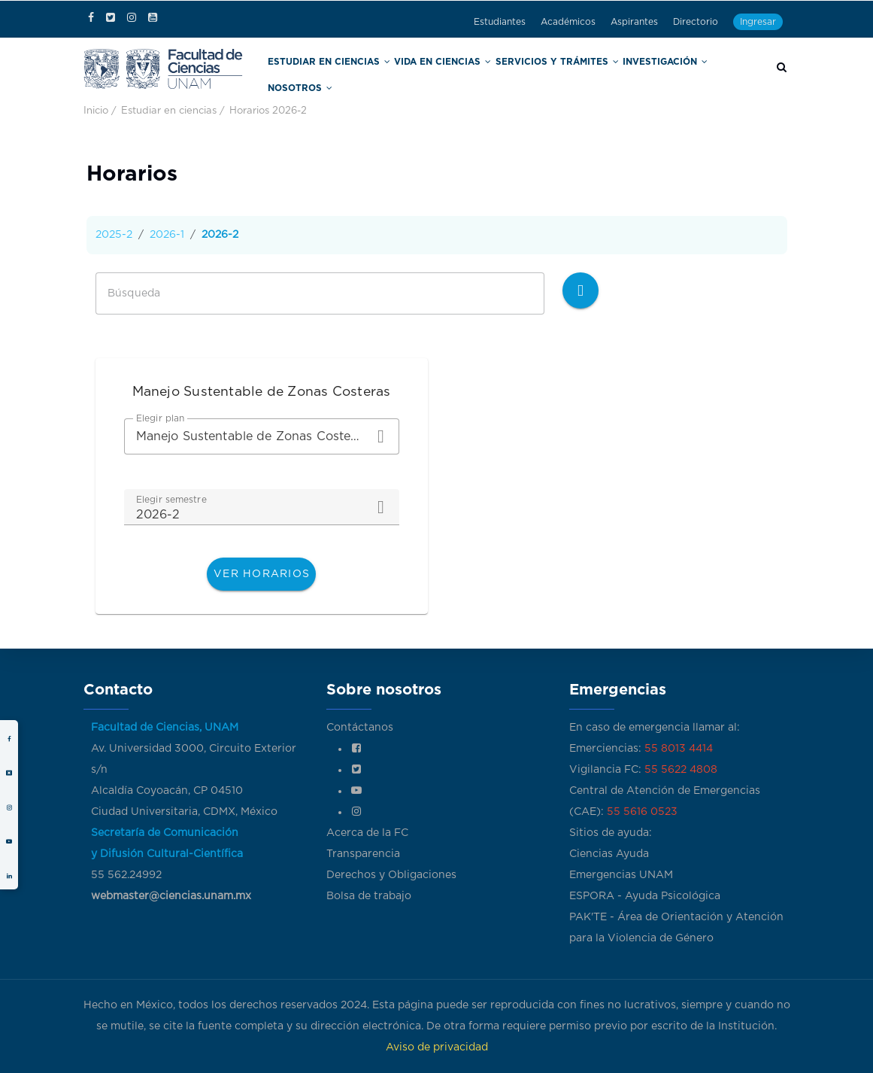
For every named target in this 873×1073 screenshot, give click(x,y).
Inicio (95, 109)
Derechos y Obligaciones (391, 875)
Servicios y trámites (548, 74)
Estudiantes (500, 21)
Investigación (643, 74)
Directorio (695, 21)
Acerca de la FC (367, 833)
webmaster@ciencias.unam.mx (171, 896)
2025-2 (113, 232)
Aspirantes (634, 21)
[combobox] (261, 434)
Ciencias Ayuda (609, 854)
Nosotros (716, 74)
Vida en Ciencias (448, 74)
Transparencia (363, 854)
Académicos (568, 21)
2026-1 (167, 232)
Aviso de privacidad (437, 1047)
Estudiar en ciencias (169, 109)
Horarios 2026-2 (268, 109)
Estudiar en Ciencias (349, 74)
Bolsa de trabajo (368, 896)
